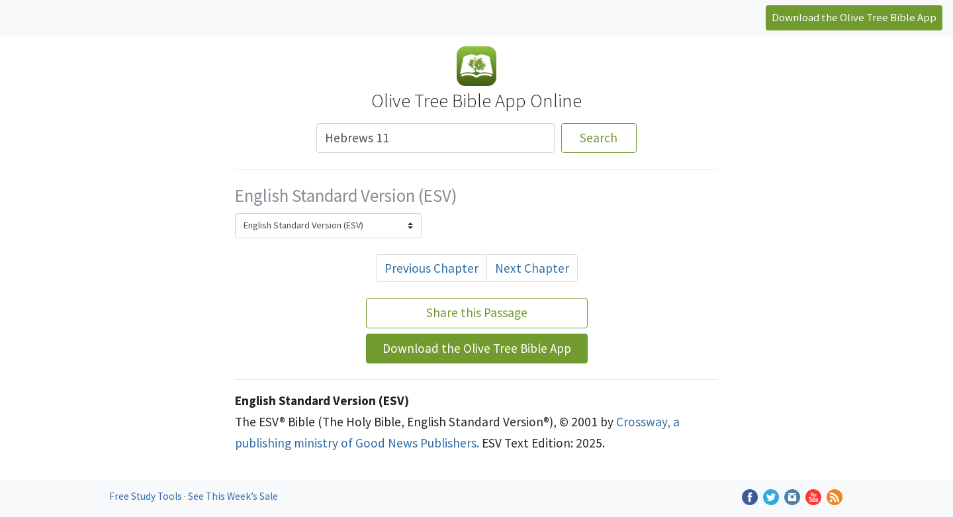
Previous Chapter (431, 268)
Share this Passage (476, 312)
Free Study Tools (146, 496)
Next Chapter (532, 268)
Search (598, 138)
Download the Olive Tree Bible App (854, 17)
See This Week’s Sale (233, 496)
